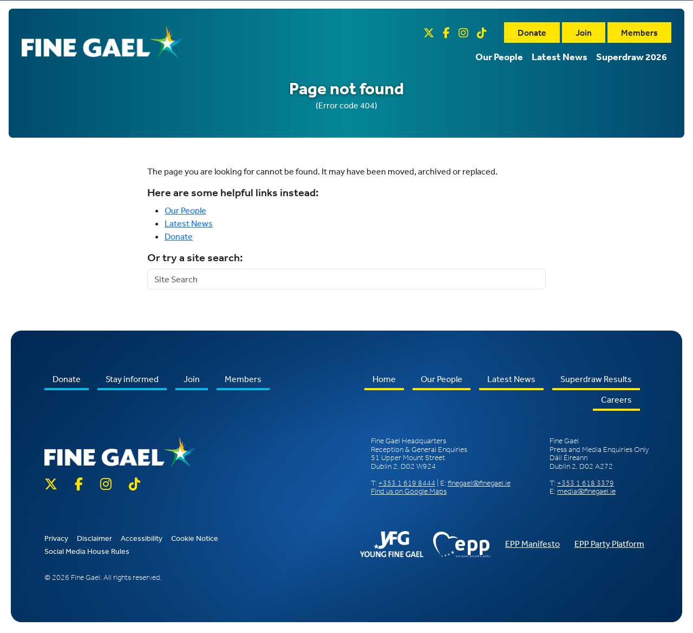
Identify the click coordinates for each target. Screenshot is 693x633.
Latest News (559, 56)
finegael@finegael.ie (479, 483)
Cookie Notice (194, 538)
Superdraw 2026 (631, 56)
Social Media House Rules (86, 551)
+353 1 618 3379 (585, 483)
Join (584, 32)
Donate (532, 32)
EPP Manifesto (532, 543)
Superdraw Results (596, 378)
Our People (499, 56)
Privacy (56, 538)
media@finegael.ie (586, 491)
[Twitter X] (429, 32)
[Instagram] (463, 32)
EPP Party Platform (609, 543)
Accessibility (141, 538)
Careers (616, 399)
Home (384, 378)
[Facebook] (446, 32)
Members (639, 32)
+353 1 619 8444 (406, 483)
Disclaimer (94, 538)
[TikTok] (482, 32)
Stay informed (132, 378)
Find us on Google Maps (409, 491)
